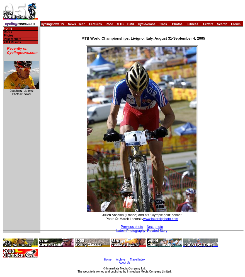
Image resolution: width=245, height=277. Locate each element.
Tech (81, 24)
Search (222, 24)
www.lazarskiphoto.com (160, 219)
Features (95, 24)
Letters (208, 24)
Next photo (155, 227)
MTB (120, 24)
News (72, 24)
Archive (120, 259)
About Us (124, 262)
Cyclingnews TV (52, 24)
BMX (130, 24)
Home (7, 28)
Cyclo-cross (147, 24)
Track (163, 24)
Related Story (157, 231)
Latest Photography (130, 231)
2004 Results (12, 42)
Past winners (12, 38)
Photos (177, 24)
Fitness (192, 24)
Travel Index (137, 259)
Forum (236, 24)
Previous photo (132, 227)
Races (8, 32)
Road (109, 24)
